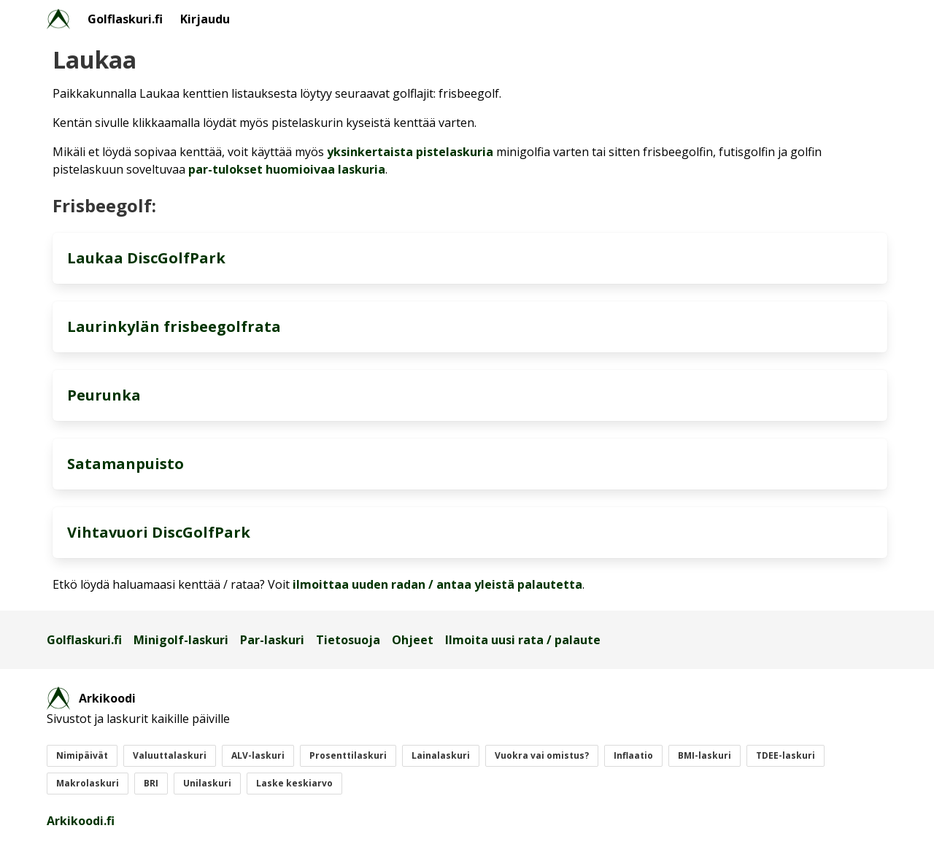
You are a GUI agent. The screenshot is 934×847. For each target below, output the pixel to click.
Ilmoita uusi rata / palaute (523, 640)
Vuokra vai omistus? (542, 755)
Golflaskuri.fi (125, 19)
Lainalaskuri (441, 755)
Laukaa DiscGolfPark (146, 258)
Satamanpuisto (125, 463)
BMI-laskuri (704, 755)
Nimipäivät (82, 755)
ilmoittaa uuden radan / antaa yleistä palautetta (437, 584)
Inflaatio (633, 755)
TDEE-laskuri (785, 755)
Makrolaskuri (87, 783)
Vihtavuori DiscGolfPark (158, 532)
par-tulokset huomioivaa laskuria (286, 169)
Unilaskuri (207, 783)
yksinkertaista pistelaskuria (410, 152)
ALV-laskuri (258, 755)
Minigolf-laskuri (181, 640)
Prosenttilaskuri (348, 755)
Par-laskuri (272, 640)
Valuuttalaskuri (170, 755)
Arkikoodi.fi (81, 821)
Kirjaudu (205, 19)
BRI (151, 783)
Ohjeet (412, 640)
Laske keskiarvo (294, 783)
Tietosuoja (348, 640)
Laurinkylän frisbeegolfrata (174, 326)
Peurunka (104, 395)
